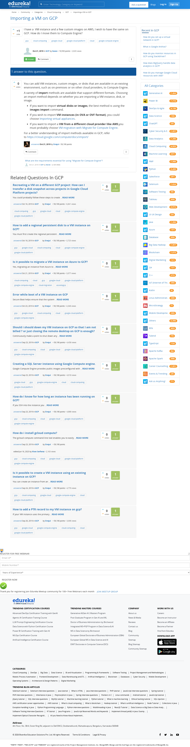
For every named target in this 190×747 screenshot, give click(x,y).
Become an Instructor (166, 617)
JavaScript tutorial (156, 695)
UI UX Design (155, 214)
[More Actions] (131, 59)
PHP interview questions (23, 695)
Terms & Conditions (81, 734)
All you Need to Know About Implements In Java (67, 715)
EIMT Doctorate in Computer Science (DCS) (89, 644)
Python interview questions (78, 707)
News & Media (134, 617)
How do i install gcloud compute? (35, 433)
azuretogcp (61, 285)
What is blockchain (92, 703)
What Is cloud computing (71, 703)
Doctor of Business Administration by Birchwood (92, 622)
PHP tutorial (115, 691)
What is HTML (77, 691)
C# (150, 267)
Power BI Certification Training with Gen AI (31, 631)
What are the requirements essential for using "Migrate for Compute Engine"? (64, 160)
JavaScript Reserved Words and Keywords (91, 711)
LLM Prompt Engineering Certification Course (33, 622)
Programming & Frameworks (97, 672)
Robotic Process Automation (24, 676)
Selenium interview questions (42, 691)
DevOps (33, 672)
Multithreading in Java (102, 707)
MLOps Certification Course (25, 635)
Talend (152, 335)
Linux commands (122, 695)
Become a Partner (165, 626)
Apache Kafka (156, 350)
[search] (41, 4)
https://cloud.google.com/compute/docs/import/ (57, 137)
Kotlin (152, 290)
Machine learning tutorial (77, 699)
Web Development (158, 206)
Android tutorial (139, 695)
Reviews (132, 622)
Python (152, 169)
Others (152, 320)
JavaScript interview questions (135, 691)
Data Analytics (156, 138)
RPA (151, 328)
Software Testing (157, 191)
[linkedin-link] (171, 734)
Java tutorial (63, 691)
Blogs (153, 4)
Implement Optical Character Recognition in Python (30, 715)
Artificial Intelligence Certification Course (30, 639)
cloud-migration (45, 285)
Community (133, 635)
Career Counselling (158, 366)
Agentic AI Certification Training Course (30, 617)
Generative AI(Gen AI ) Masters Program (88, 613)
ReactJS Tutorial (120, 707)
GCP (47, 51)
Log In (163, 4)
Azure (152, 229)
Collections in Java (169, 703)
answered (35, 144)
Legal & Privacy (99, 734)
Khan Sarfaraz (38, 451)
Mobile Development (159, 313)
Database (153, 237)
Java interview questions (96, 691)
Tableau (153, 199)
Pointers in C (106, 695)
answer (31, 59)
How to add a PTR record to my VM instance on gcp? (47, 509)
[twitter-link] (165, 734)
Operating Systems (20, 681)
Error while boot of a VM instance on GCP (40, 294)
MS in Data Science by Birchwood (85, 631)
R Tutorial (51, 711)
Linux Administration (159, 297)
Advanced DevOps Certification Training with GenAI (35, 613)
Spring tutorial (157, 691)
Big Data (44, 672)
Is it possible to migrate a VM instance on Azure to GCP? (50, 262)
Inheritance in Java (43, 695)
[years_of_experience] (95, 572)
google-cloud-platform (76, 41)
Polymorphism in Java (63, 695)
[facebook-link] (160, 734)
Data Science (155, 115)
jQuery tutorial (18, 699)
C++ (151, 275)
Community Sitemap (137, 648)
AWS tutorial (53, 703)
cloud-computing (40, 41)
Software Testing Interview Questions (28, 711)
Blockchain (154, 252)
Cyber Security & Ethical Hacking (159, 131)
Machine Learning (158, 153)
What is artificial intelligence (132, 703)
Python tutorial (97, 699)
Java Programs (64, 711)
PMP (151, 161)
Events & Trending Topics (159, 373)
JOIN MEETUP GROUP (107, 591)
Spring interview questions (87, 695)
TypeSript (154, 343)
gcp (27, 41)
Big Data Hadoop (157, 244)
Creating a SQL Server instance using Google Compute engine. (54, 364)
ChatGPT (153, 123)
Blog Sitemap (134, 644)
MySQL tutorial (57, 699)
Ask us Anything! (157, 381)
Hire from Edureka (165, 631)
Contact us (133, 626)
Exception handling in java (23, 707)
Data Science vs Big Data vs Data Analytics (148, 707)
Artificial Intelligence (96, 676)
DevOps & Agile (156, 108)
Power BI (153, 100)
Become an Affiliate (165, 622)
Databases (125, 676)
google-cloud (57, 41)
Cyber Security (139, 676)
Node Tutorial (153, 703)
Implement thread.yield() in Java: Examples (129, 711)
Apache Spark (156, 358)
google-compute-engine (109, 41)
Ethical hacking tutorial (141, 699)
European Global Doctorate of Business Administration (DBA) (97, 635)
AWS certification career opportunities (28, 703)
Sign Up (174, 4)
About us (132, 613)
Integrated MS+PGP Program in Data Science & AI (92, 626)
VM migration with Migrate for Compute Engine (88, 127)
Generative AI (155, 93)
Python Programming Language (51, 707)
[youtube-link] (177, 734)
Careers (160, 613)
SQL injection (159, 699)
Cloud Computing (157, 146)
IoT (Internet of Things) (159, 282)
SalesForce (154, 176)
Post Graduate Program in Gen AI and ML (89, 617)
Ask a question (139, 4)
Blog (130, 631)
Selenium (153, 184)
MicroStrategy (156, 305)
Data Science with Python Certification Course (33, 626)
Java (151, 222)
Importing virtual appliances (57, 118)
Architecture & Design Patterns (45, 681)
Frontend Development (48, 676)
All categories (154, 86)
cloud (92, 41)
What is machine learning (117, 699)
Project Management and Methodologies (147, 672)
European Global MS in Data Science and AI (89, 639)
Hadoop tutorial (110, 703)
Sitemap (132, 639)
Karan (54, 51)
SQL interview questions (38, 699)
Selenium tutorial (20, 691)
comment (44, 59)
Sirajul (56, 144)
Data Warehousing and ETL (73, 676)
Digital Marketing (157, 260)
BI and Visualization (74, 672)
